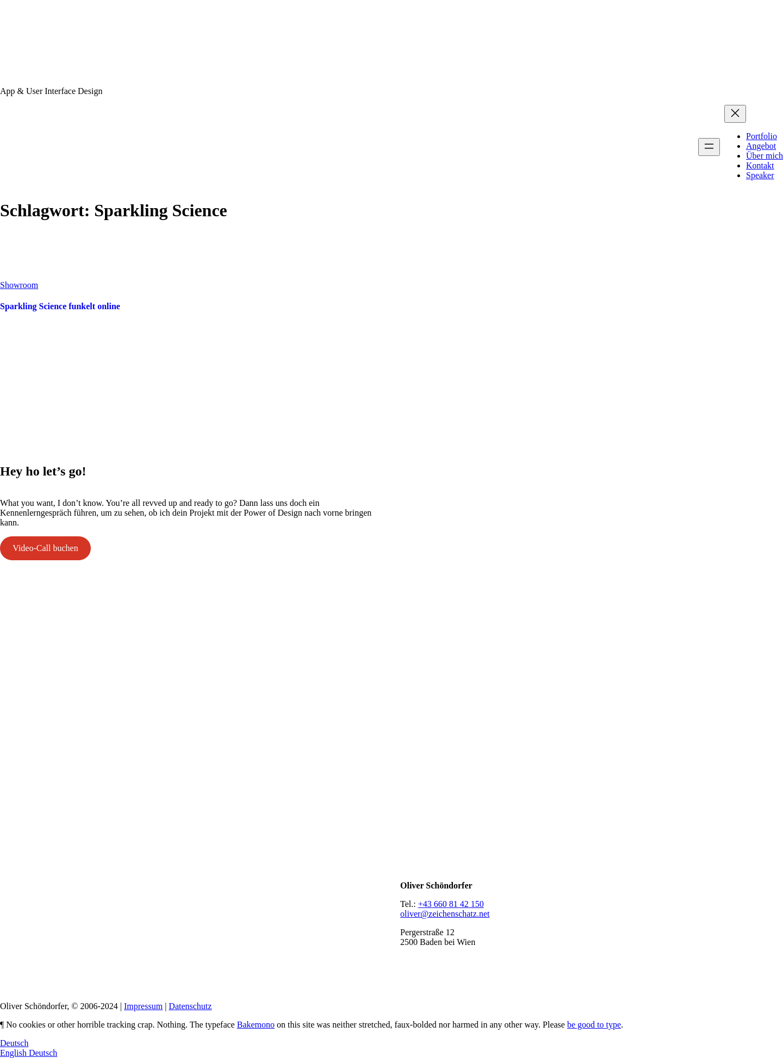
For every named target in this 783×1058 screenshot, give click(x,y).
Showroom (19, 285)
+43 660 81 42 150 (451, 904)
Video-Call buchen (45, 548)
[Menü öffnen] (709, 147)
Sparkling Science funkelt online (60, 306)
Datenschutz (190, 1006)
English (14, 1052)
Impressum (143, 1006)
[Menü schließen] (735, 114)
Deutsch (14, 1043)
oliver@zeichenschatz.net (444, 913)
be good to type (594, 1024)
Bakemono (256, 1024)
